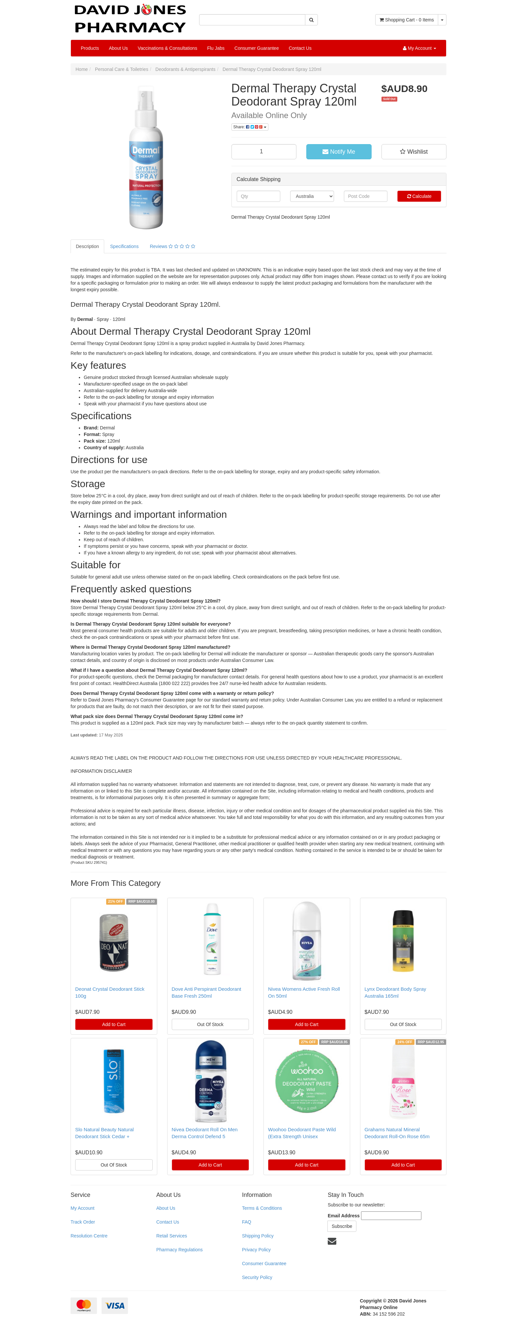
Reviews (172, 246)
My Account (82, 1208)
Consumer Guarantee (256, 48)
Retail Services (171, 1235)
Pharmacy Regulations (179, 1249)
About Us (118, 48)
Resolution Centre (89, 1235)
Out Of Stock (210, 1024)
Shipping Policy (258, 1235)
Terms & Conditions (262, 1208)
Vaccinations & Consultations (167, 48)
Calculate (419, 196)
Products (90, 48)
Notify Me (338, 151)
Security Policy (257, 1277)
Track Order (83, 1222)
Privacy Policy (256, 1249)
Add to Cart (114, 1024)
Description (87, 246)
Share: (249, 127)
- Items (407, 19)
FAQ (246, 1222)
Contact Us (300, 48)
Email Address (344, 1215)
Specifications (124, 246)
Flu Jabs (216, 48)
